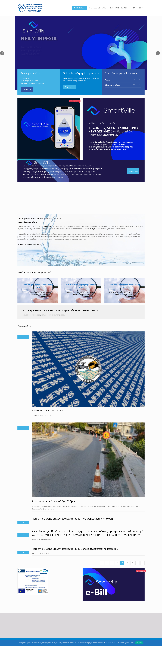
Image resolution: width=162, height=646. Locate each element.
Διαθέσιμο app (75, 101)
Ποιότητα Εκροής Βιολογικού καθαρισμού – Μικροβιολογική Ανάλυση (72, 518)
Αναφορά (26, 89)
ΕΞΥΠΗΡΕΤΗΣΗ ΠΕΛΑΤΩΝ (118, 8)
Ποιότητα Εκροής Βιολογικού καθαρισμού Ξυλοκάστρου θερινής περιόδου (75, 548)
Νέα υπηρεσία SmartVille (97, 8)
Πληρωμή (68, 87)
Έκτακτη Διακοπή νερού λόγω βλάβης (54, 501)
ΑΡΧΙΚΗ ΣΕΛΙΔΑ (78, 8)
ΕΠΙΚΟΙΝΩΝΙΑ (138, 8)
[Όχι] (159, 643)
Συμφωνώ (139, 643)
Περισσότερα (133, 171)
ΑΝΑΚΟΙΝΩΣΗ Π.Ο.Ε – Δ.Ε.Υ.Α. (49, 410)
